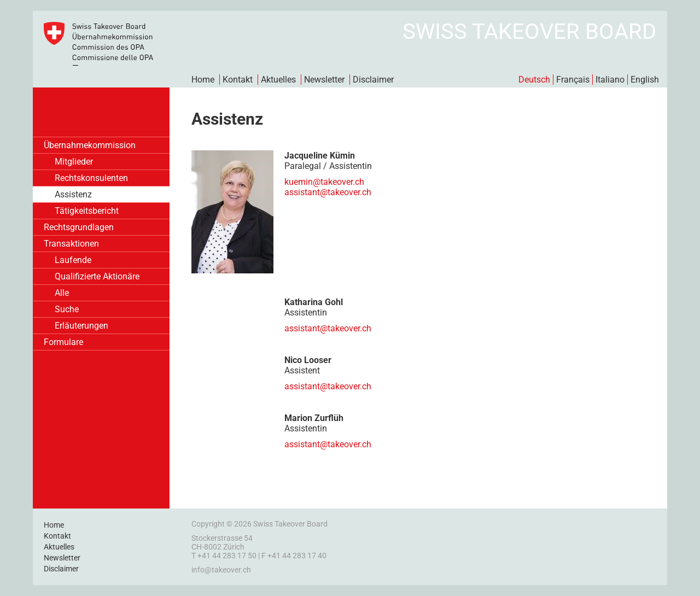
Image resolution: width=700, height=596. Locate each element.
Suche (67, 309)
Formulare (63, 342)
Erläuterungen (81, 325)
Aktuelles (278, 79)
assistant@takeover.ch (327, 328)
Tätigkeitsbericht (87, 211)
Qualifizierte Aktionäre (97, 276)
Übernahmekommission (90, 145)
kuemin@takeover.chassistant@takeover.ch (327, 187)
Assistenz (73, 194)
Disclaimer (373, 79)
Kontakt (238, 79)
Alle (62, 293)
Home (202, 79)
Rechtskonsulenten (91, 178)
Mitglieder (74, 161)
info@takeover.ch (221, 569)
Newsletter (324, 79)
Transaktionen (71, 243)
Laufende (73, 260)
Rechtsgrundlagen (79, 227)
